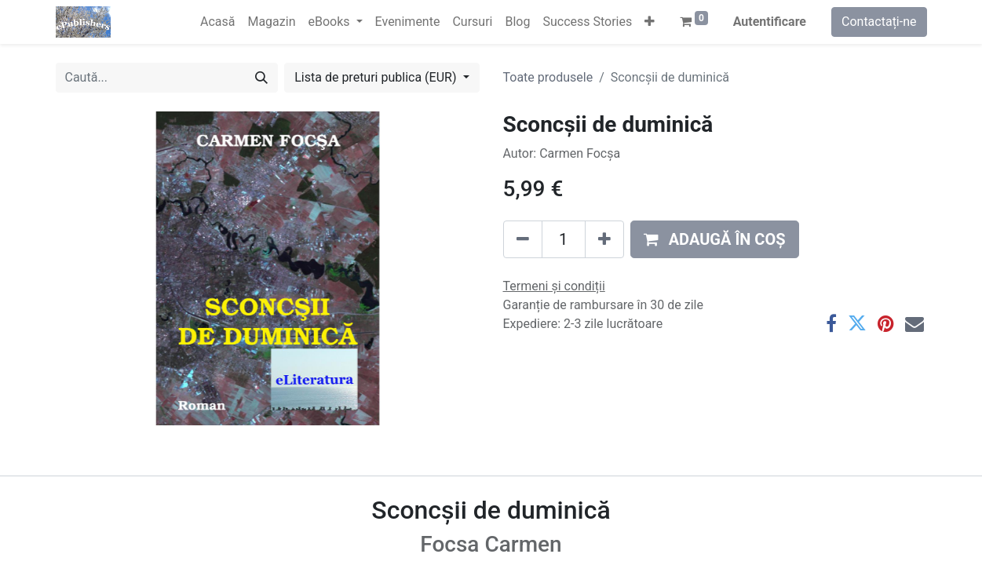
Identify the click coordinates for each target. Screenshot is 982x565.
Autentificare (769, 21)
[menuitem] (217, 22)
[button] (649, 22)
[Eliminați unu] (522, 239)
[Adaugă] (604, 239)
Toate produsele (548, 77)
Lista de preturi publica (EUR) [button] (376, 77)
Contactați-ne (879, 21)
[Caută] (261, 78)
